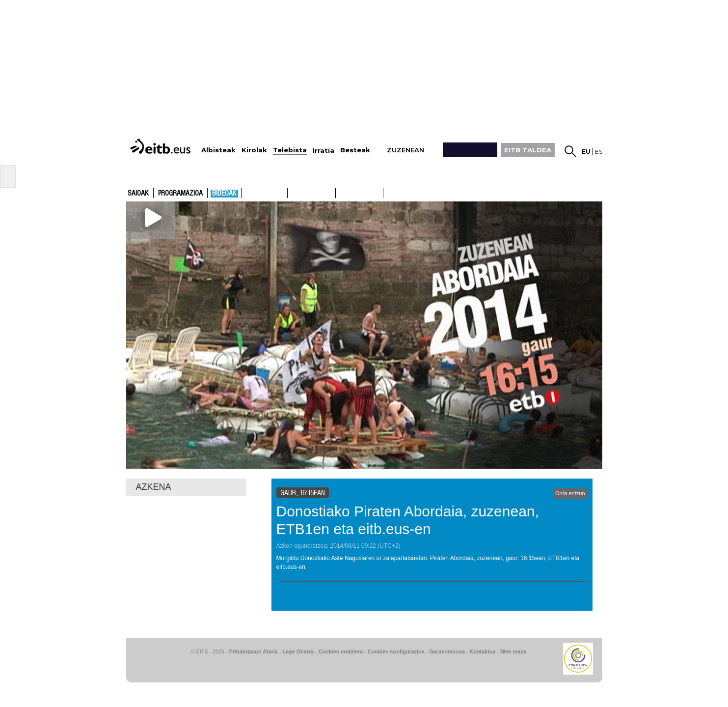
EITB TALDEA (527, 150)
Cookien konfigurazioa (396, 651)
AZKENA (153, 487)
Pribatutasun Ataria (253, 651)
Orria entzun (570, 493)
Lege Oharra (298, 651)
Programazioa (180, 194)
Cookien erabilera (341, 651)
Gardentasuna (447, 651)
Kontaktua (483, 651)
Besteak (355, 150)
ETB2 (311, 193)
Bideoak (224, 194)
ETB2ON (387, 192)
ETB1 (264, 193)
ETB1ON (340, 192)
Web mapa (513, 651)
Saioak (138, 194)
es (598, 151)
